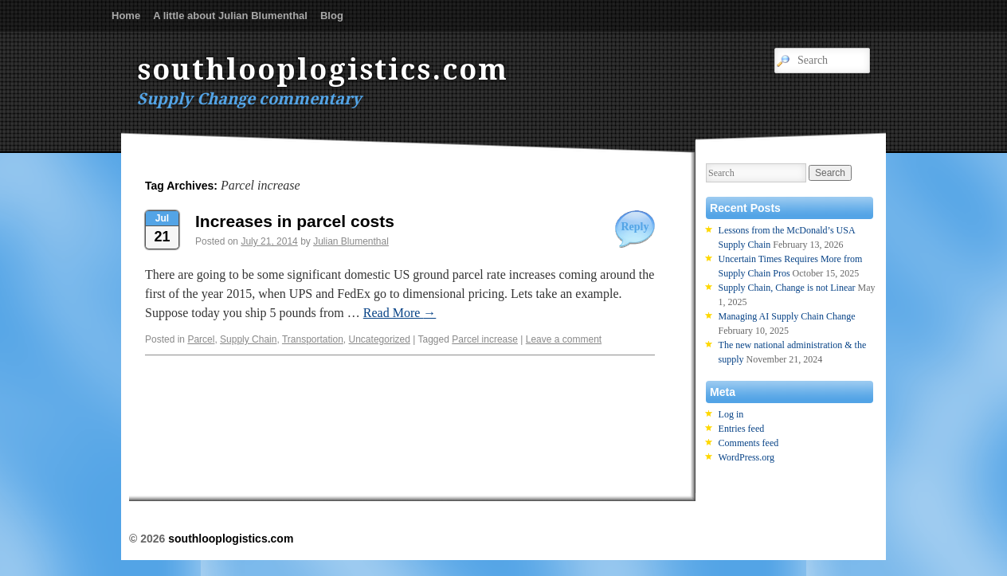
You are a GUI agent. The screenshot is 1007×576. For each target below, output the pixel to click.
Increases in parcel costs (294, 221)
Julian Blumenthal (351, 241)
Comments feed (749, 443)
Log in (731, 414)
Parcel (200, 339)
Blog (331, 16)
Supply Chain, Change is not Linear (787, 287)
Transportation (312, 339)
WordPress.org (746, 457)
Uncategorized (379, 339)
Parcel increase (485, 339)
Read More (400, 312)
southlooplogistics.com (322, 70)
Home (126, 16)
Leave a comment (563, 339)
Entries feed (742, 428)
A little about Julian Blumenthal (230, 16)
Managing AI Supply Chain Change (787, 316)
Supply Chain (248, 339)
